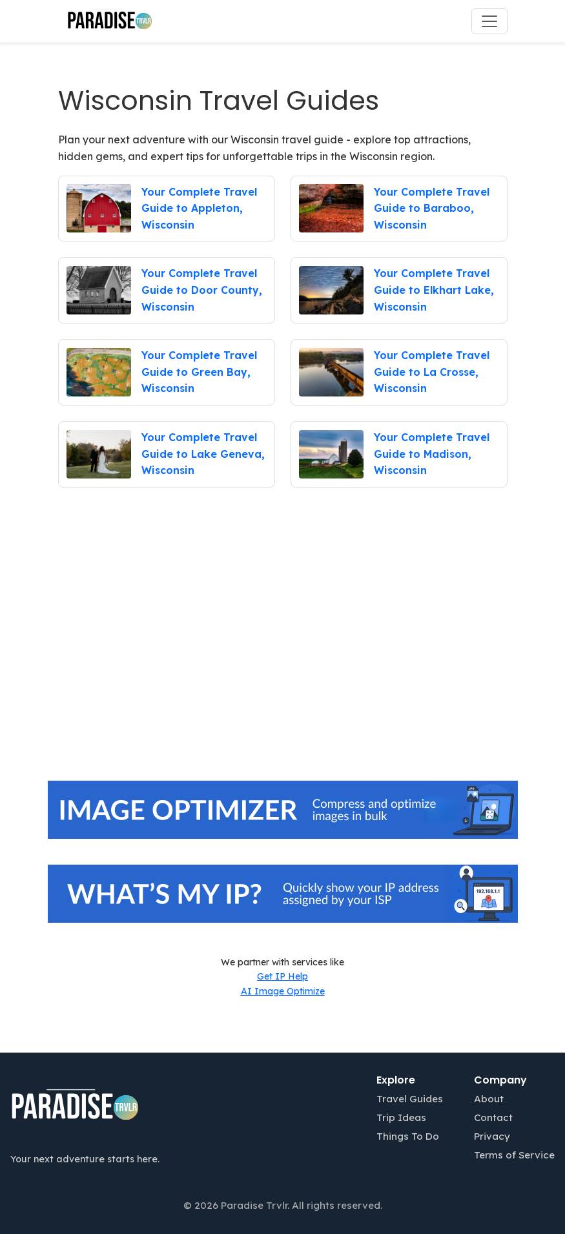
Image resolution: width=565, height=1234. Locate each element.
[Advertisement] (283, 656)
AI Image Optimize (283, 991)
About (489, 1099)
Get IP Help (282, 976)
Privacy (492, 1136)
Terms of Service (514, 1155)
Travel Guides (409, 1099)
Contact (493, 1117)
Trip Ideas (401, 1117)
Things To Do (407, 1136)
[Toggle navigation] (489, 21)
